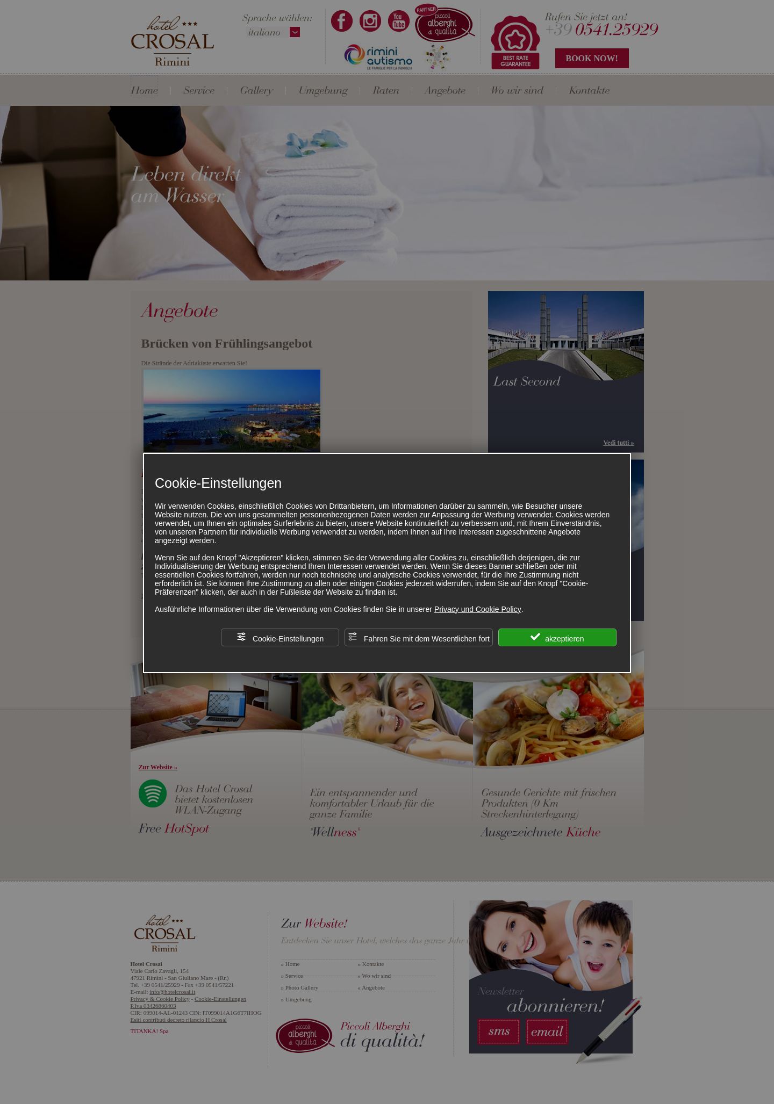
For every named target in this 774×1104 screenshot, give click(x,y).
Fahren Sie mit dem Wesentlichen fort (419, 637)
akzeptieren (557, 637)
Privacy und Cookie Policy (477, 609)
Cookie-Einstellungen (280, 637)
